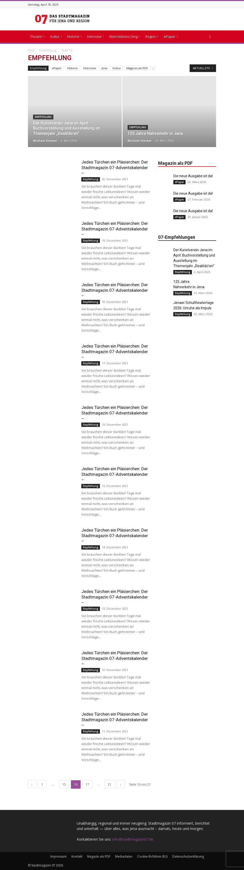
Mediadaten (123, 856)
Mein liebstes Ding (124, 36)
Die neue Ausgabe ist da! (193, 176)
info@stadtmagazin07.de (132, 839)
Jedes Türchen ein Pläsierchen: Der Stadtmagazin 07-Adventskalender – (114, 167)
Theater (37, 36)
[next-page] (120, 784)
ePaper (171, 36)
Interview (95, 36)
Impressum (58, 856)
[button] (210, 36)
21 (109, 784)
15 (64, 784)
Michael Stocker (45, 140)
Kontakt (76, 856)
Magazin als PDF (137, 68)
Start (31, 50)
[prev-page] (32, 784)
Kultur (56, 36)
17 (87, 784)
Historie (74, 36)
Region (151, 36)
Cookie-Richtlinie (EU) (152, 856)
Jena (104, 68)
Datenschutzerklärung (188, 856)
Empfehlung (47, 50)
